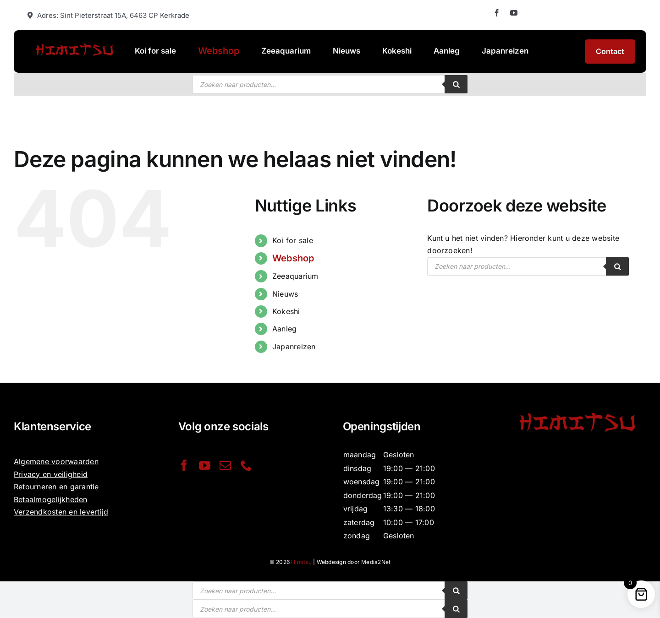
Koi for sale (292, 240)
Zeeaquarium (295, 276)
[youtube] (513, 12)
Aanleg (284, 328)
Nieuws (285, 293)
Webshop (293, 258)
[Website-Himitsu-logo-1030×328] (74, 42)
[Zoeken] (456, 84)
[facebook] (496, 12)
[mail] (225, 465)
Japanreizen (294, 346)
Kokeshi (286, 311)
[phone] (246, 465)
